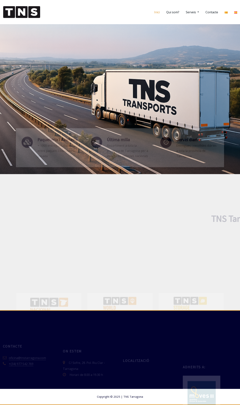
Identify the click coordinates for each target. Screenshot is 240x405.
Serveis (192, 12)
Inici (157, 12)
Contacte (212, 12)
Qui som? (172, 12)
